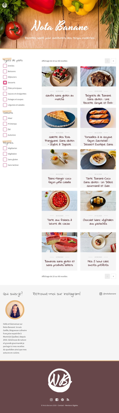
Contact (61, 405)
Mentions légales (71, 405)
